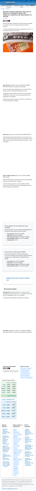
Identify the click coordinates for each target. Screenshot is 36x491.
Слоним (15, 457)
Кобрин (19, 434)
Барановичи (16, 432)
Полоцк (15, 438)
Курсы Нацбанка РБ (8, 399)
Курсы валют (21, 6)
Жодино (15, 466)
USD (4, 384)
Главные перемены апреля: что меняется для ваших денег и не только (29, 432)
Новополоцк (16, 441)
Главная (23, 0)
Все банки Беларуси (8, 6)
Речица (20, 450)
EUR (4, 386)
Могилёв (15, 468)
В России (23, 377)
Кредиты (17, 5)
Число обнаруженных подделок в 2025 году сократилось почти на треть (7, 456)
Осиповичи (16, 472)
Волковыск (16, 454)
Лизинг (27, 5)
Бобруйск (16, 470)
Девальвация (29, 377)
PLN (4, 392)
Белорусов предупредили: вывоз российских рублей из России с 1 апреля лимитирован (6, 440)
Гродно (15, 452)
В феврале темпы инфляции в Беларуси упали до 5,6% (6, 431)
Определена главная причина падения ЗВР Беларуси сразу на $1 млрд (29, 447)
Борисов (20, 459)
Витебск (15, 436)
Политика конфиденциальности (10, 488)
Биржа (29, 368)
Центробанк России (25, 373)
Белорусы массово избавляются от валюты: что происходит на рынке (29, 439)
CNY (4, 390)
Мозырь (15, 448)
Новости (32, 5)
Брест (15, 429)
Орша (19, 438)
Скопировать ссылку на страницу (11, 371)
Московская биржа (25, 375)
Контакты (33, 0)
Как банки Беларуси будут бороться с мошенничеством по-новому (29, 454)
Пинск (15, 434)
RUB (4, 388)
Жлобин (15, 450)
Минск (15, 459)
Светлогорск (16, 445)
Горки (15, 475)
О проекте (28, 0)
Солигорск (16, 461)
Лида (19, 452)
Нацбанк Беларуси (25, 370)
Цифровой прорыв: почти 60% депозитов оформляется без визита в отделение (6, 448)
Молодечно (16, 463)
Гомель (15, 443)
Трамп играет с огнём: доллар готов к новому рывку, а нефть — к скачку (6, 464)
